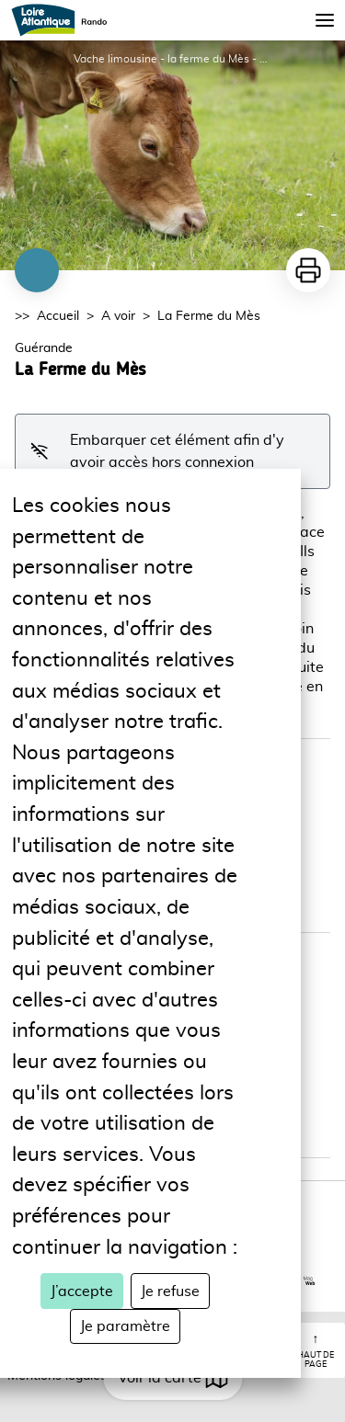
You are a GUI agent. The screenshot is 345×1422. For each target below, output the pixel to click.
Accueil (58, 316)
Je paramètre (125, 1326)
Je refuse (170, 1291)
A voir (118, 316)
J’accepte (82, 1291)
